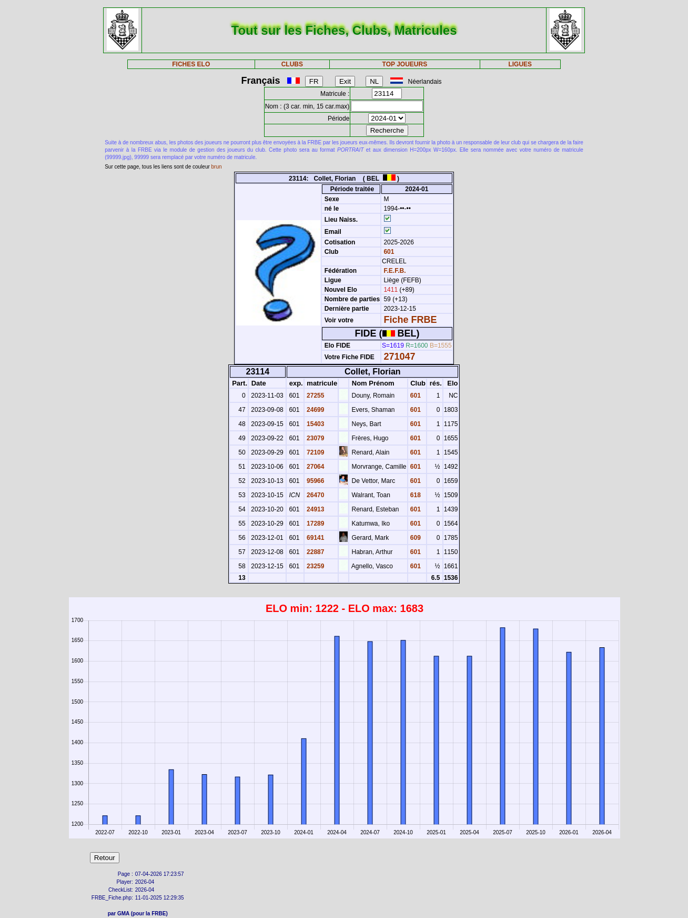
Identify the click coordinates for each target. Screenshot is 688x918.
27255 (315, 395)
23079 (315, 438)
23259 (315, 566)
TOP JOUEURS (405, 64)
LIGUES (520, 64)
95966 (315, 481)
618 (415, 495)
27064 (315, 466)
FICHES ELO (191, 64)
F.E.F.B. (394, 270)
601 (388, 251)
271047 (399, 356)
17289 (315, 523)
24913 (315, 509)
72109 (315, 452)
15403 (315, 424)
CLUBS (292, 64)
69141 (315, 537)
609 (415, 537)
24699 (315, 409)
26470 (315, 495)
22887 (315, 552)
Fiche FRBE (410, 319)
